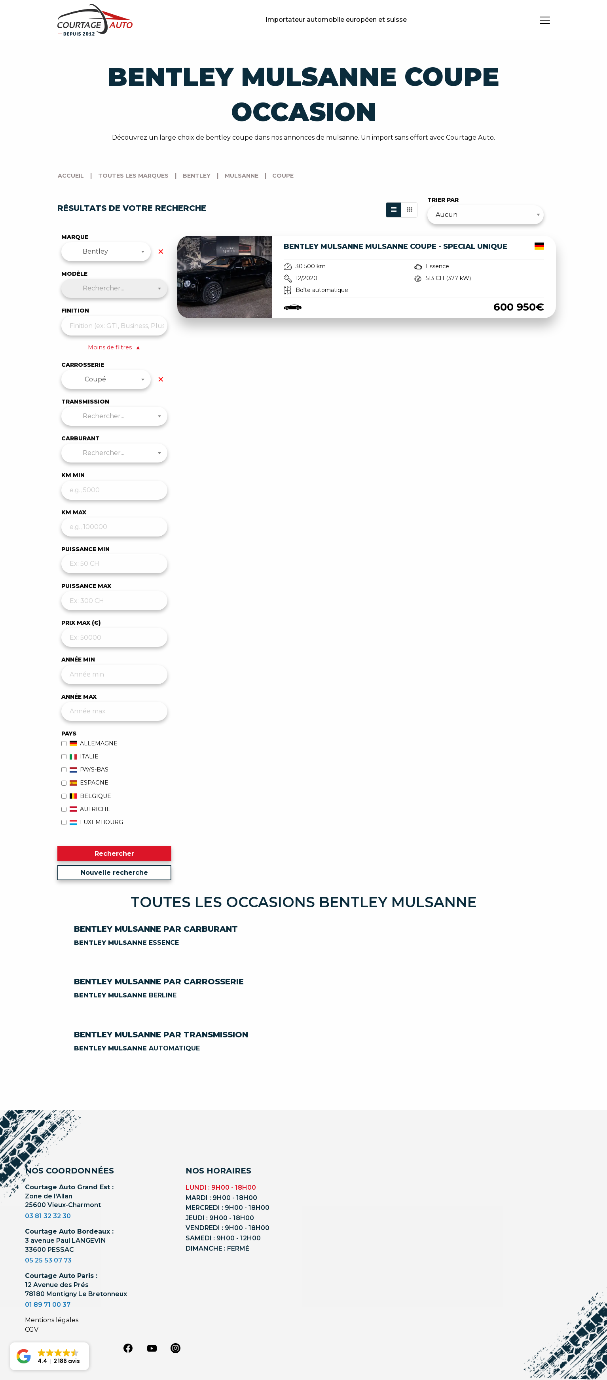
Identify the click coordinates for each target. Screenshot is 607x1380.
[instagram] (176, 1347)
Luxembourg (92, 822)
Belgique (86, 796)
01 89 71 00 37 (47, 1304)
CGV (31, 1329)
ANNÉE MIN (78, 659)
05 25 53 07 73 (48, 1260)
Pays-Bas (85, 769)
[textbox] (114, 288)
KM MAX (73, 512)
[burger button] (545, 20)
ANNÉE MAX (79, 696)
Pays (68, 733)
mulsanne (241, 175)
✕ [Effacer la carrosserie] (160, 379)
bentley (197, 175)
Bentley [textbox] (95, 251)
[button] (49, 1356)
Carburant (80, 438)
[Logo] (95, 20)
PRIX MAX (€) (81, 622)
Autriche (86, 809)
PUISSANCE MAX (86, 586)
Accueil (71, 175)
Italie (80, 756)
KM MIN (73, 475)
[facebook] (128, 1347)
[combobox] (106, 251)
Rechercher (114, 853)
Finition (75, 310)
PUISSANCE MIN (85, 549)
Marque (74, 237)
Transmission (85, 401)
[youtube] (152, 1348)
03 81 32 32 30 (48, 1216)
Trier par (443, 199)
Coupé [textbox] (95, 379)
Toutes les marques (133, 175)
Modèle (74, 273)
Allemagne (89, 743)
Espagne (85, 782)
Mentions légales (51, 1320)
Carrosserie (82, 364)
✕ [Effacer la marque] (160, 251)
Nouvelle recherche (114, 872)
